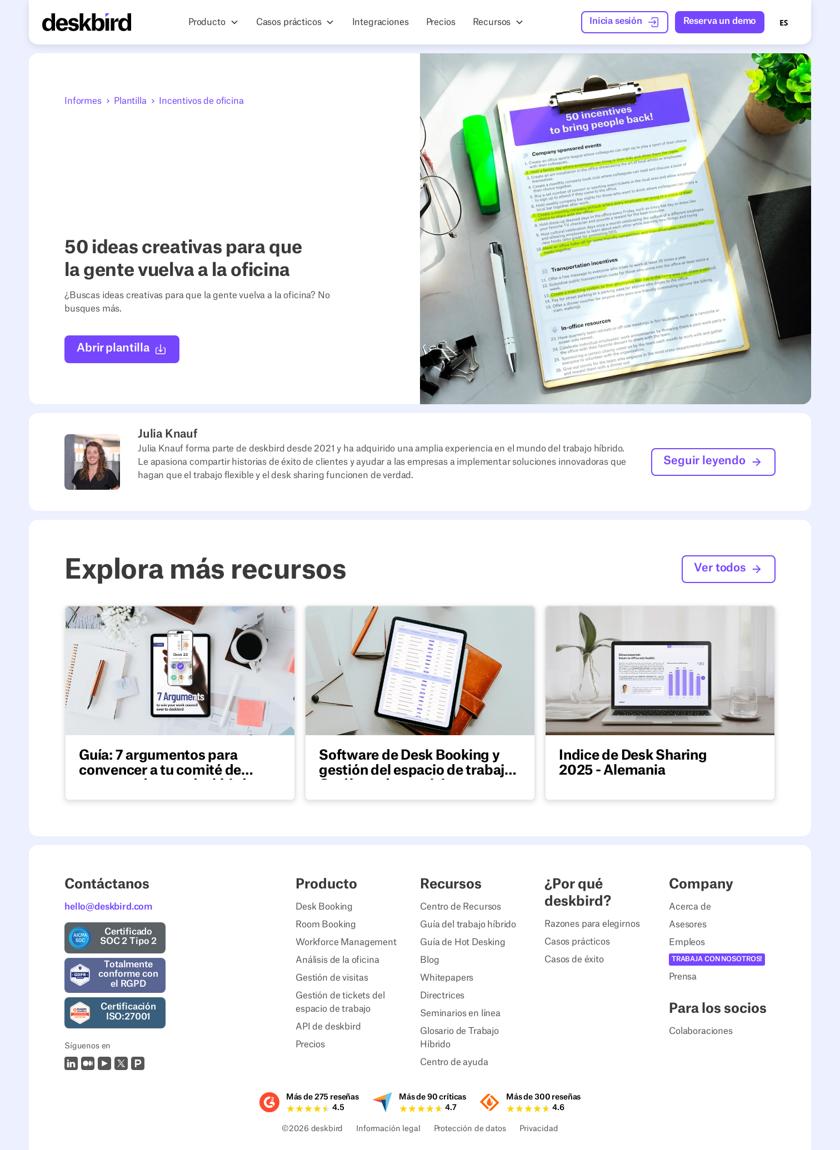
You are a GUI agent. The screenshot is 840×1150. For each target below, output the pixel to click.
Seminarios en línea (460, 1013)
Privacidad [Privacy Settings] (538, 1130)
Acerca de (690, 906)
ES (783, 22)
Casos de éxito (574, 959)
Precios (310, 1044)
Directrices (442, 995)
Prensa (683, 976)
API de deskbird (328, 1026)
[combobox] (783, 22)
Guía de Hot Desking (463, 942)
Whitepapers (446, 977)
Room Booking (326, 924)
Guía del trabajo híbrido (468, 924)
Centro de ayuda (454, 1062)
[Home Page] (86, 22)
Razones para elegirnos (591, 924)
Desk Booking (324, 906)
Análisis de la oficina (337, 960)
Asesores (688, 924)
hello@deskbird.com (108, 906)
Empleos (687, 942)
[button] (213, 22)
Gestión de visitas (332, 977)
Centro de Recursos (460, 906)
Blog (429, 960)
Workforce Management (346, 942)
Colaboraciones (701, 1031)
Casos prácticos (577, 941)
